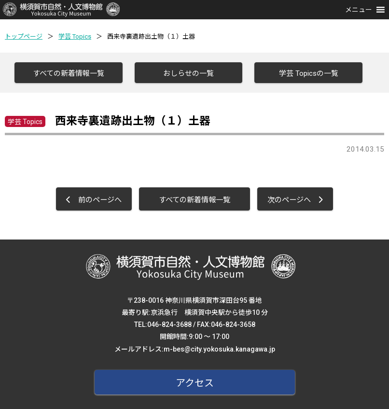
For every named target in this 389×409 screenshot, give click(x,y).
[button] (358, 9)
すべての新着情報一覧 (68, 73)
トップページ (23, 36)
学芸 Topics (74, 36)
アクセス (195, 383)
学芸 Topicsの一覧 (308, 73)
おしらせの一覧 (188, 73)
